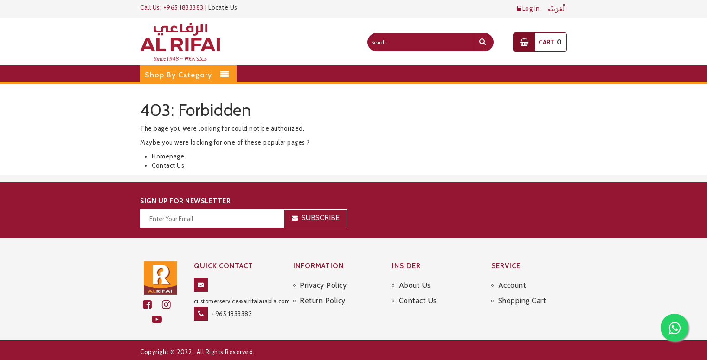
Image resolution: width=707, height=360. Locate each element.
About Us (415, 285)
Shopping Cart (522, 300)
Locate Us (223, 7)
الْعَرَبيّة (557, 9)
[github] (170, 304)
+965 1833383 (232, 313)
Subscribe (321, 217)
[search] (482, 42)
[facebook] (152, 304)
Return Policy (323, 300)
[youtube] (161, 319)
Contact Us (168, 165)
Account (512, 285)
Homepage (168, 156)
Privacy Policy (323, 285)
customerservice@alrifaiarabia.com (242, 300)
